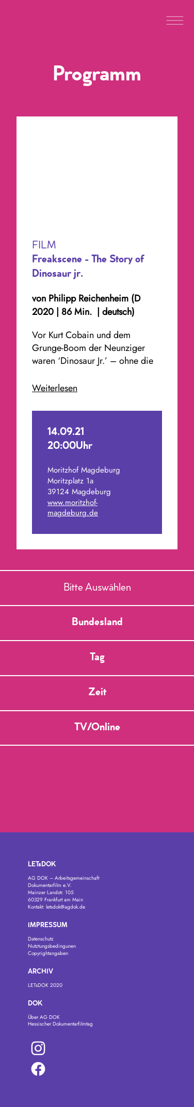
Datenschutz (41, 939)
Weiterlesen (54, 388)
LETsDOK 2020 (45, 985)
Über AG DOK (44, 1017)
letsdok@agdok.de (65, 907)
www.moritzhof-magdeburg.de (72, 508)
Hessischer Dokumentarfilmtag (60, 1024)
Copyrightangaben (48, 953)
